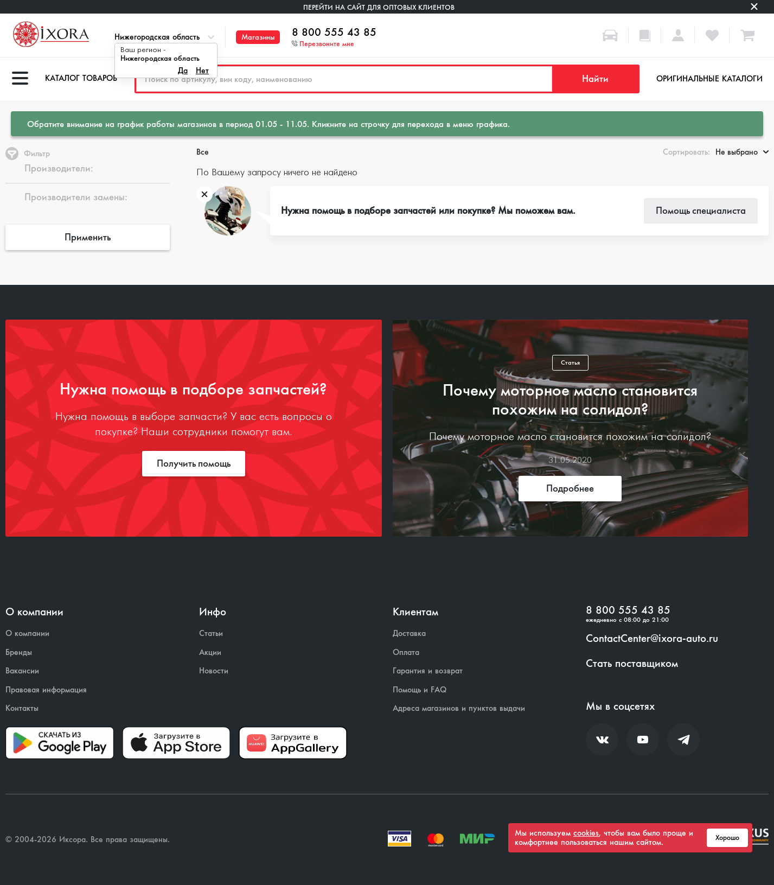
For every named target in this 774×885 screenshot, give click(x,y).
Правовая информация (46, 690)
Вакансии (22, 671)
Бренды (18, 652)
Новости (213, 671)
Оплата (406, 652)
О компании (27, 633)
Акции (210, 652)
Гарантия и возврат (428, 671)
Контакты (22, 708)
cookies (586, 832)
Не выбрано (742, 152)
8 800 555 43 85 (334, 33)
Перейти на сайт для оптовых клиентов (379, 7)
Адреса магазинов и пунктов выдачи (459, 708)
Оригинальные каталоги (709, 78)
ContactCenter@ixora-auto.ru (652, 638)
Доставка (409, 633)
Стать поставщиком (632, 663)
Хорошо (727, 838)
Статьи (211, 633)
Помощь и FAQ (419, 690)
